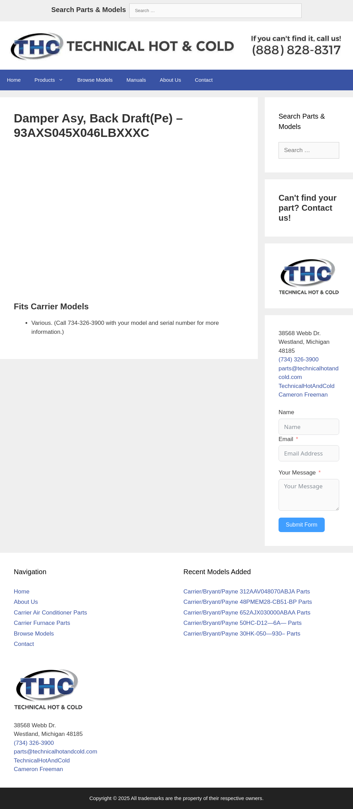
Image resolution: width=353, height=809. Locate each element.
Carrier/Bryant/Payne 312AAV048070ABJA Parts (246, 591)
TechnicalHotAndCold (307, 386)
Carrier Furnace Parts (42, 623)
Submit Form (301, 525)
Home (14, 80)
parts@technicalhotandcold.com (55, 751)
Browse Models (95, 80)
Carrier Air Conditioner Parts (50, 612)
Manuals (136, 80)
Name (286, 412)
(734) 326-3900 (299, 359)
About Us (170, 80)
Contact (204, 80)
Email (286, 439)
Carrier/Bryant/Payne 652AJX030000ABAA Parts (247, 612)
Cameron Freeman (303, 394)
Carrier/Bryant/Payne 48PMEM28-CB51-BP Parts (247, 602)
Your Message (297, 472)
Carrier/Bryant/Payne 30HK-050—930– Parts (241, 633)
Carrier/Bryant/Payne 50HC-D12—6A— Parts (242, 623)
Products (52, 80)
